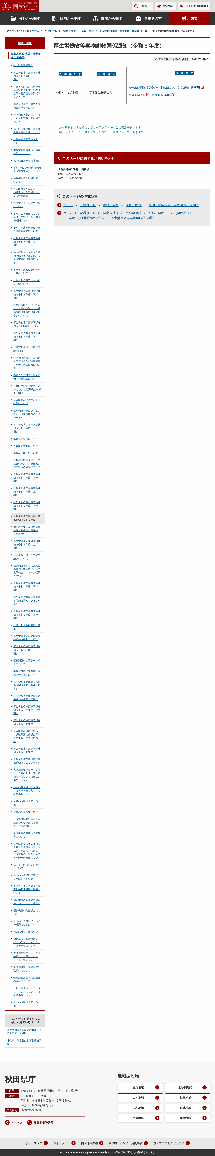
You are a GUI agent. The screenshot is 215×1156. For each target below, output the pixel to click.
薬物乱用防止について (25, 453)
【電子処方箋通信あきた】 (25, 141)
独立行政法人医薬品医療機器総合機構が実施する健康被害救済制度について (26, 257)
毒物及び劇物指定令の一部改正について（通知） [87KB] (164, 87)
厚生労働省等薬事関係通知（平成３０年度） (26, 722)
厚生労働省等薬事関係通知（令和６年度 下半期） (26, 294)
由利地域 (138, 1107)
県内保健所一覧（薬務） (26, 160)
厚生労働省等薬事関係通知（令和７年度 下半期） (26, 76)
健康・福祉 (69, 30)
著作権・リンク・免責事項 (125, 1143)
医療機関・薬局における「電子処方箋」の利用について (26, 118)
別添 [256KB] (137, 94)
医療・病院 (88, 30)
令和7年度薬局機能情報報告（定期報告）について (27, 169)
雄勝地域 (185, 1118)
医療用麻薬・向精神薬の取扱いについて (26, 969)
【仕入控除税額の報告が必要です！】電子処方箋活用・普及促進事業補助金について (26, 91)
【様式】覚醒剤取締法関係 (26, 627)
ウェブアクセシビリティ (168, 1143)
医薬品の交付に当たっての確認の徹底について (26, 923)
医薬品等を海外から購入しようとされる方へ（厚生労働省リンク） (26, 791)
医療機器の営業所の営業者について (26, 835)
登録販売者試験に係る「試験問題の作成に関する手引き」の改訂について (26, 736)
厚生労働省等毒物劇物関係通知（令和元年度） (26, 697)
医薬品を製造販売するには (26, 1004)
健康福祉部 (111, 213)
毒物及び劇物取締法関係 (86, 218)
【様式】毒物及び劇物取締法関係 (26, 349)
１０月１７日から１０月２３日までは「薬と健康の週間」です (26, 217)
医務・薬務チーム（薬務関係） (171, 213)
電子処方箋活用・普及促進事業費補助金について (26, 130)
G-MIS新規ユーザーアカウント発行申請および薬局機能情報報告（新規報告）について (26, 310)
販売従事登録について (25, 438)
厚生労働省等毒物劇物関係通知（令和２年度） (26, 637)
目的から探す (70, 18)
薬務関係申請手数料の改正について (26, 662)
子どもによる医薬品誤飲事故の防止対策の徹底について (26, 889)
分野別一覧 (51, 30)
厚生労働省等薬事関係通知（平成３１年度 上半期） (26, 710)
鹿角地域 (138, 1087)
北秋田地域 (185, 1087)
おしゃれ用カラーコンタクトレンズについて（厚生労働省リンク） (26, 991)
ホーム (35, 30)
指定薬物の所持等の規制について (26, 866)
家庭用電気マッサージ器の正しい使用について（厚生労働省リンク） (26, 956)
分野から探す (29, 18)
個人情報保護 (89, 1143)
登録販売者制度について (26, 445)
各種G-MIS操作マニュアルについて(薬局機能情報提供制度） (27, 389)
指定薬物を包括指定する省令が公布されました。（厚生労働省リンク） (26, 942)
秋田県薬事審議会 (23, 65)
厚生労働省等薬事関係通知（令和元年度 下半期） (26, 650)
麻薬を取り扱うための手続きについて (26, 557)
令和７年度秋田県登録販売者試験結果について (26, 229)
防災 (194, 18)
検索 (144, 5)
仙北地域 (185, 1107)
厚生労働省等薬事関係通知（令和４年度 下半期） (26, 477)
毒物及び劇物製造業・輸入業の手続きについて (26, 673)
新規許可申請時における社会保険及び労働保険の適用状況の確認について (26, 463)
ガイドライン (61, 1143)
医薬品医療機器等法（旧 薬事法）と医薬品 (28, 877)
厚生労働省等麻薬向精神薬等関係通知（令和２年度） (26, 600)
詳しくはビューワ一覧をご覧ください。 (84, 132)
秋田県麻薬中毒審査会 (25, 931)
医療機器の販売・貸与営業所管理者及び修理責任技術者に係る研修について (26, 363)
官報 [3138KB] (161, 94)
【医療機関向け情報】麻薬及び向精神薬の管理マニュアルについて (26, 822)
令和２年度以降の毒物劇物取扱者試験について (26, 377)
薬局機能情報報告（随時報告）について (26, 151)
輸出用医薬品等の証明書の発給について (26, 979)
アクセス (16, 1122)
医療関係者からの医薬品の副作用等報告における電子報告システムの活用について (26, 570)
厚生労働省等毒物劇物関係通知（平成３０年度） (26, 761)
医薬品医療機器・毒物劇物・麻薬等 (119, 30)
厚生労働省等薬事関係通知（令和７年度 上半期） (26, 242)
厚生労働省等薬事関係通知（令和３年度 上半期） (26, 544)
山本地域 (138, 1097)
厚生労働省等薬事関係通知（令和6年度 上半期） (27, 324)
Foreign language (197, 5)
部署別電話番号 (43, 1122)
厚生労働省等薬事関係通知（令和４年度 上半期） (26, 492)
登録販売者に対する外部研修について (26, 402)
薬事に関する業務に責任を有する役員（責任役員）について (26, 530)
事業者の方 (153, 18)
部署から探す (111, 18)
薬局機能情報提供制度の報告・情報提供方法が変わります (26, 414)
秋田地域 (185, 1097)
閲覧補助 (168, 5)
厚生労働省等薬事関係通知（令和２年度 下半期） (26, 586)
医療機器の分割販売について (26, 912)
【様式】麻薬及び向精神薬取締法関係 (26, 282)
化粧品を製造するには (25, 812)
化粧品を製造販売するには (26, 803)
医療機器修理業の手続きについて (26, 205)
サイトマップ (33, 1143)
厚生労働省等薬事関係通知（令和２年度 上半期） (26, 614)
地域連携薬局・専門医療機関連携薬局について (26, 106)
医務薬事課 (134, 213)
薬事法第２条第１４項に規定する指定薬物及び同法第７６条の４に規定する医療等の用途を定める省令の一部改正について (26, 850)
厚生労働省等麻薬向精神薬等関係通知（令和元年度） (26, 685)
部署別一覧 (88, 213)
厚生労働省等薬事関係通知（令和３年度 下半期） (26, 506)
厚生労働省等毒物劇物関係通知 (133, 218)
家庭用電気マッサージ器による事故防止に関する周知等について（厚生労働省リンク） (26, 775)
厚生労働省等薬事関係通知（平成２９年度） (26, 750)
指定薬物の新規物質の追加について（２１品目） (26, 901)
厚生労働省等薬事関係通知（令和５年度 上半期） (26, 428)
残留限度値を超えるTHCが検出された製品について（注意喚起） (27, 192)
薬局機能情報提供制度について (26, 180)
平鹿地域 (138, 1118)
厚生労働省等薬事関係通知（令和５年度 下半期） (26, 336)
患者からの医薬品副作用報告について (26, 271)
